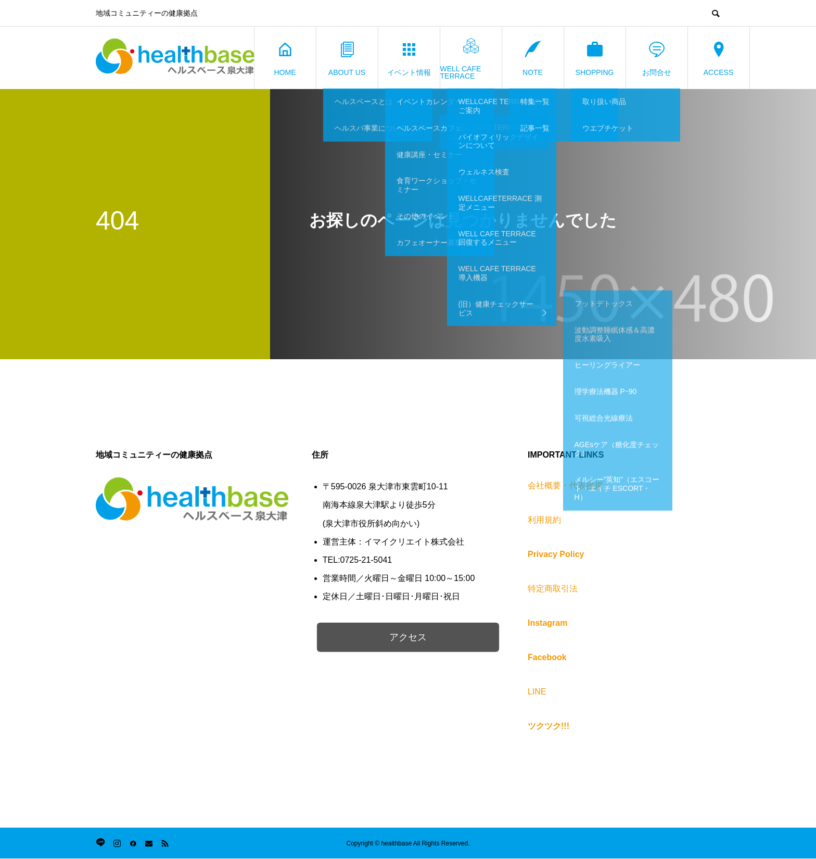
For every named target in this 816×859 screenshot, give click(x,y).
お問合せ (656, 58)
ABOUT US (346, 58)
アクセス (408, 637)
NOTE (532, 58)
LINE (537, 691)
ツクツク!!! (548, 726)
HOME (285, 58)
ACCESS (719, 58)
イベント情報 (409, 58)
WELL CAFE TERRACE (460, 58)
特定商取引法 (553, 588)
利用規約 (544, 519)
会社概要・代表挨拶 (565, 485)
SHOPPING (595, 58)
